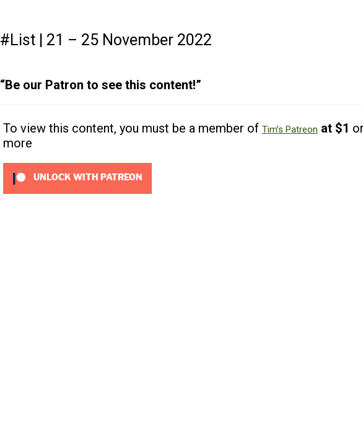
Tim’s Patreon (290, 129)
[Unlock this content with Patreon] (77, 177)
